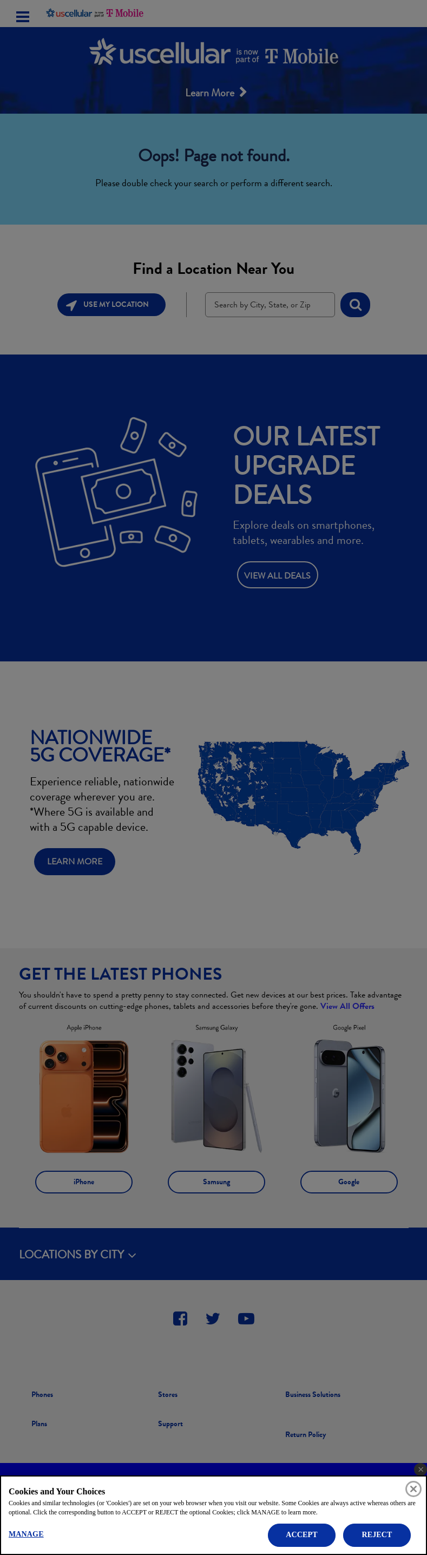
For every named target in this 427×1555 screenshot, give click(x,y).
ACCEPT (301, 1535)
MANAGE (26, 1534)
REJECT (377, 1535)
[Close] (413, 1489)
